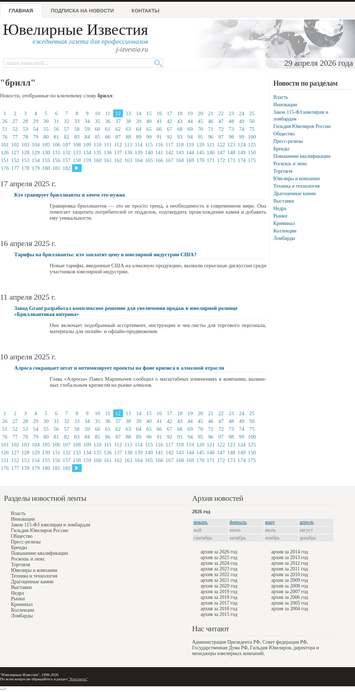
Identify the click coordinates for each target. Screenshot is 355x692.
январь (200, 522)
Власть (280, 97)
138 (128, 152)
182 (66, 168)
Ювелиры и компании (296, 178)
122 (221, 144)
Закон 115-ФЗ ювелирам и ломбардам (50, 524)
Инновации (285, 104)
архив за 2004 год (289, 608)
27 (15, 121)
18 (179, 113)
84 (87, 137)
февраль (238, 522)
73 (231, 129)
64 (138, 129)
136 (108, 152)
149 (241, 152)
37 (118, 121)
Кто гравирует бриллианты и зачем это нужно (69, 195)
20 (200, 113)
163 (128, 160)
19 (190, 113)
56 (56, 129)
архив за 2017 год (219, 603)
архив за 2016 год (219, 608)
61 (107, 129)
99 (241, 137)
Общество (284, 133)
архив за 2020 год (219, 586)
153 (25, 160)
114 (139, 144)
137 (118, 152)
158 (77, 160)
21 (210, 113)
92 (169, 137)
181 (56, 168)
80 (46, 137)
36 (107, 121)
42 (169, 121)
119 (190, 144)
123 (231, 144)
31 (56, 121)
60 (97, 129)
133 (77, 152)
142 (169, 152)
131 (56, 152)
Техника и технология (296, 186)
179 (36, 168)
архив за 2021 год (219, 580)
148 (231, 152)
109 (87, 144)
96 (210, 137)
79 (35, 137)
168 (180, 160)
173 (231, 160)
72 (221, 129)
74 (241, 129)
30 (46, 121)
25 (252, 113)
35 (97, 121)
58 (77, 129)
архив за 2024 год (219, 563)
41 (159, 121)
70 (200, 129)
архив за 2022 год (219, 574)
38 (128, 121)
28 (25, 121)
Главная (21, 11)
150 (252, 152)
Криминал (284, 223)
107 (66, 144)
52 (15, 129)
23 (231, 113)
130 (46, 152)
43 (179, 121)
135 (97, 152)
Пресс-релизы (288, 141)
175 (252, 160)
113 (128, 144)
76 (4, 137)
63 (128, 129)
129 (36, 152)
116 (159, 144)
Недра (279, 208)
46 (210, 121)
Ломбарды (284, 238)
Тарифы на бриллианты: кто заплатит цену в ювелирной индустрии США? (105, 254)
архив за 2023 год (219, 569)
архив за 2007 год (289, 591)
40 (149, 121)
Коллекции (284, 231)
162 (118, 160)
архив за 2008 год (289, 586)
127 (15, 152)
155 (46, 160)
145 (200, 152)
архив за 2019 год (219, 591)
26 (4, 121)
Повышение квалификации (302, 156)
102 (15, 144)
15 (149, 113)
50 (252, 121)
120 (200, 144)
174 (241, 160)
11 (107, 113)
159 (87, 160)
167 (169, 160)
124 (241, 144)
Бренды (281, 148)
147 (221, 152)
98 (231, 137)
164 (139, 160)
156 (56, 160)
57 (66, 129)
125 (252, 144)
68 (179, 129)
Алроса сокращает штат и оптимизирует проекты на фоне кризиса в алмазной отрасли (119, 368)
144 (190, 152)
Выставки (283, 201)
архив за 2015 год (219, 614)
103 (25, 144)
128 (25, 152)
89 (138, 137)
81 (56, 137)
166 (159, 160)
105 (46, 144)
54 (35, 129)
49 (241, 121)
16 (159, 113)
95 (200, 137)
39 (138, 121)
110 (98, 144)
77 (15, 137)
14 (138, 113)
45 (200, 121)
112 (118, 144)
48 (231, 121)
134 (87, 152)
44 (190, 121)
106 (56, 144)
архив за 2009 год (289, 580)
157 (66, 160)
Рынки (280, 216)
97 (221, 137)
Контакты (145, 11)
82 (66, 137)
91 (159, 137)
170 (200, 160)
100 (252, 137)
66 (159, 129)
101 (5, 144)
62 (118, 129)
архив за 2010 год (289, 574)
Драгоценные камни (294, 193)
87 (118, 137)
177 (15, 168)
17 (169, 113)
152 (15, 160)
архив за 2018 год (219, 597)
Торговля (283, 171)
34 (87, 121)
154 (36, 160)
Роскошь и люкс (290, 163)
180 (46, 168)
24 (241, 113)
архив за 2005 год (289, 603)
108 (77, 144)
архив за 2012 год (289, 563)
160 (97, 160)
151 (5, 160)
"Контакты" (78, 679)
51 (4, 129)
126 (5, 152)
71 (210, 129)
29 (35, 121)
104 (36, 144)
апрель (307, 522)
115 (149, 144)
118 (180, 144)
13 (128, 113)
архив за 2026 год (219, 551)
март (270, 522)
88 (128, 137)
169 (190, 160)
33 (77, 121)
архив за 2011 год (289, 569)
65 (149, 129)
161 (108, 160)
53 (25, 129)
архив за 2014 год (289, 551)
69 (190, 129)
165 (149, 160)
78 (25, 137)
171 (211, 160)
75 (252, 129)
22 (221, 113)
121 (211, 144)
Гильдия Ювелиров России (302, 126)
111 (107, 144)
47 (221, 121)
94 (190, 137)
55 (46, 129)
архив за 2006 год (289, 597)
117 (170, 144)
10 (97, 113)
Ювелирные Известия (75, 29)
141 (159, 152)
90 (149, 137)
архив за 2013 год (289, 557)
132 (66, 152)
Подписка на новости (82, 11)
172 (221, 160)
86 (107, 137)
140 (149, 152)
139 (139, 152)
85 (97, 137)
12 (118, 113)
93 (179, 137)
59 (87, 129)
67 (169, 129)
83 (77, 137)
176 (5, 168)
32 (66, 121)
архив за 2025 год (219, 557)
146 (211, 152)
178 (25, 168)
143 (180, 152)
